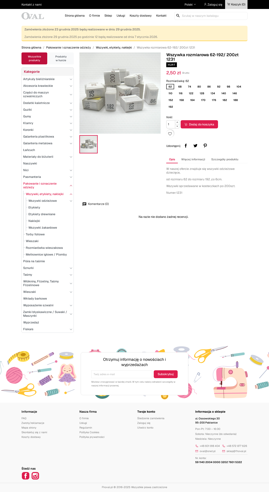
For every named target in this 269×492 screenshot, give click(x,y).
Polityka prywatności (91, 437)
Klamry (28, 123)
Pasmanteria (32, 177)
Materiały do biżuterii (38, 157)
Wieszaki (32, 241)
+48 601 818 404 (207, 446)
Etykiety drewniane (41, 214)
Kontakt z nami (31, 5)
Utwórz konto (145, 427)
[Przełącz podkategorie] (48, 72)
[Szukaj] (211, 16)
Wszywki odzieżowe (42, 201)
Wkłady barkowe (35, 299)
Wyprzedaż (31, 322)
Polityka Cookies (89, 432)
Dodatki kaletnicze (36, 103)
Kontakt (161, 16)
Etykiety (34, 207)
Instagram (35, 475)
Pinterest (205, 145)
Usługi (121, 16)
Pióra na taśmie (34, 261)
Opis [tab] (172, 159)
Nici (26, 170)
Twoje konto (146, 412)
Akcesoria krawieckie (38, 86)
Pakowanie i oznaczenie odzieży (40, 185)
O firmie (94, 16)
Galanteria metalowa (37, 143)
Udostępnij (185, 145)
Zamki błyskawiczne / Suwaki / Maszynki (45, 314)
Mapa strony (28, 427)
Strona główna (75, 16)
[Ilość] (170, 124)
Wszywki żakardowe (42, 228)
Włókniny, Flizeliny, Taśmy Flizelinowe (41, 283)
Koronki (28, 130)
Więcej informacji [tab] (193, 159)
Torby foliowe (35, 234)
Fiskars (28, 329)
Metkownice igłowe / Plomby (46, 254)
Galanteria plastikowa (38, 136)
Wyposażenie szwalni (38, 305)
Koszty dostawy (141, 16)
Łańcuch (29, 150)
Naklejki (34, 221)
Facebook (25, 475)
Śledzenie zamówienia (150, 418)
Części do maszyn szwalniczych (36, 94)
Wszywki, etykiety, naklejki (45, 194)
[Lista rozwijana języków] (190, 5)
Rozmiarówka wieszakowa (44, 248)
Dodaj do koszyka (199, 124)
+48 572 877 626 (234, 446)
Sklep (108, 16)
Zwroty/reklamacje (32, 423)
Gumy (27, 116)
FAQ (23, 418)
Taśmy (27, 275)
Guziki (27, 110)
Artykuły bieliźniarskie (39, 79)
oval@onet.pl (205, 451)
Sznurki (28, 268)
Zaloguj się (143, 423)
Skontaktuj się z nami (34, 432)
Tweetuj (195, 145)
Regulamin (85, 427)
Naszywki (30, 163)
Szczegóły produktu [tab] (224, 159)
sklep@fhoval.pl (234, 451)
